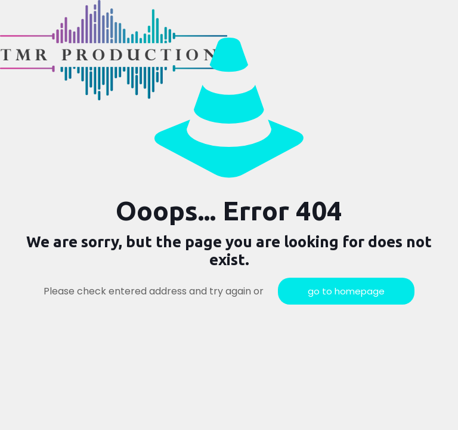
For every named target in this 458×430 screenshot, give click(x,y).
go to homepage (346, 291)
